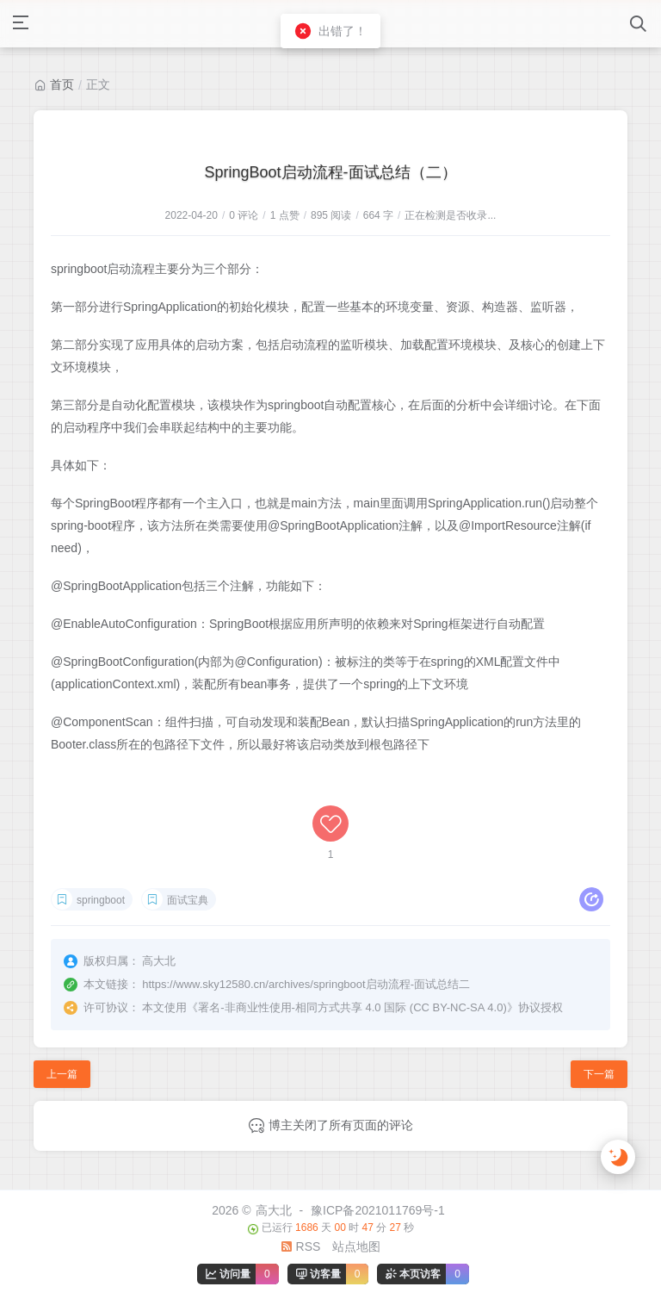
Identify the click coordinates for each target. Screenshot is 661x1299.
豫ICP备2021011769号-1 (378, 1210)
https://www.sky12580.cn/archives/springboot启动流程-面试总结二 (306, 984)
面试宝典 (187, 900)
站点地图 (356, 1246)
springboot (101, 900)
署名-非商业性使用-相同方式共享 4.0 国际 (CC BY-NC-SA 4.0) (352, 1007)
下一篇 (599, 1074)
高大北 (274, 1210)
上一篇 (61, 1074)
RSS (301, 1246)
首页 (62, 84)
